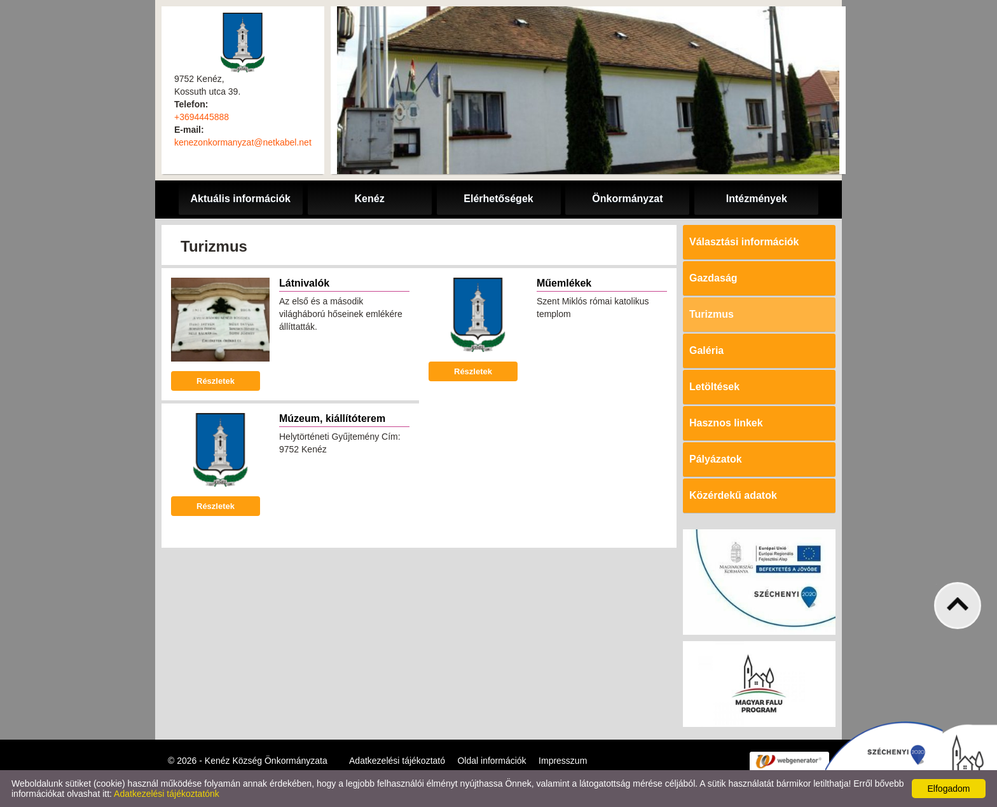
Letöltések (714, 386)
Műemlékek (564, 283)
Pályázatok (715, 459)
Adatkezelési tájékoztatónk (166, 794)
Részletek (215, 381)
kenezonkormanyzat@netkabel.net (243, 142)
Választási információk (744, 241)
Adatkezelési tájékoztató (397, 761)
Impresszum (563, 761)
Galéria (706, 350)
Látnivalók (304, 283)
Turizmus (711, 314)
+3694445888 (201, 117)
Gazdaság (713, 278)
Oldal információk (491, 761)
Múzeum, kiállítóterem (332, 418)
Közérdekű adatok (733, 495)
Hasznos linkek (726, 422)
